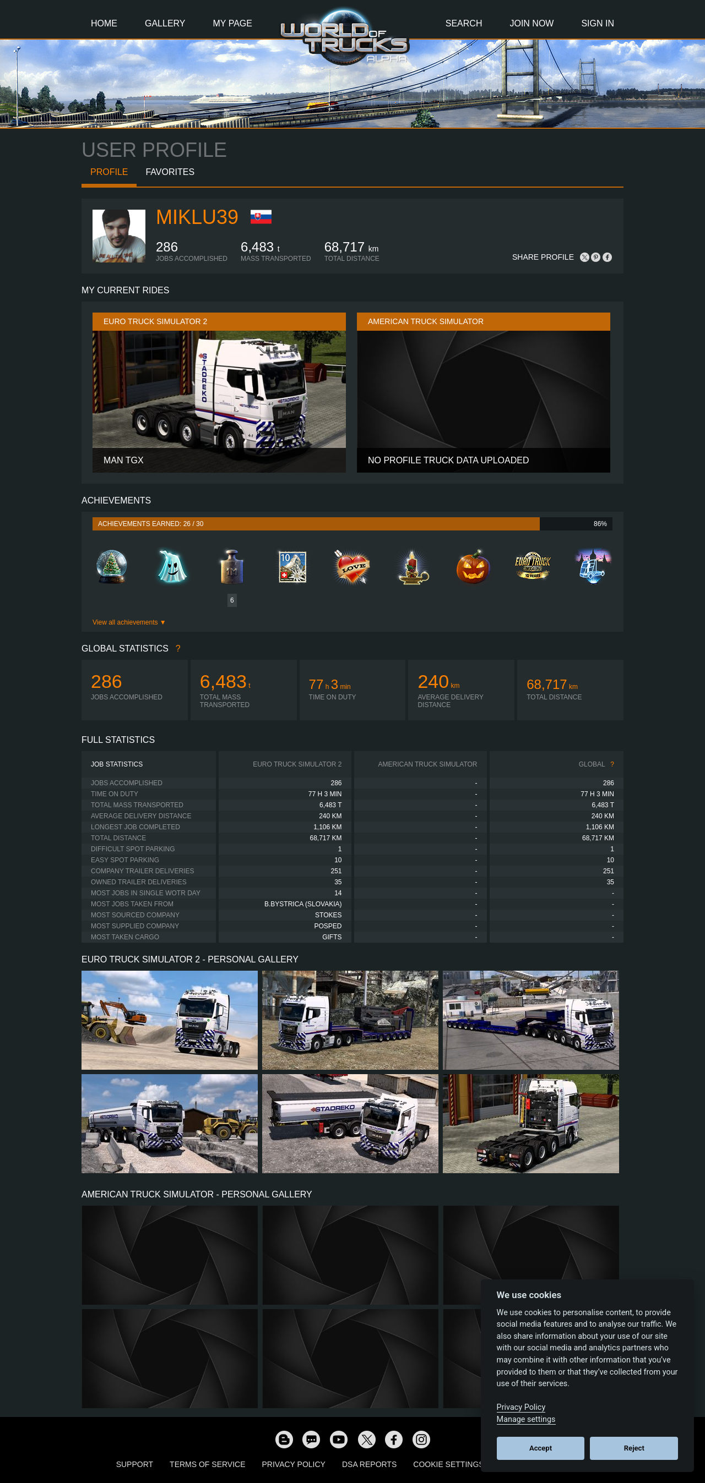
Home (104, 23)
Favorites (169, 172)
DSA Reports (369, 1464)
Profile (109, 172)
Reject (634, 1448)
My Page (232, 23)
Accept (540, 1448)
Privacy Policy (294, 1464)
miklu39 (197, 217)
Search (464, 23)
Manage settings (526, 1419)
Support (134, 1464)
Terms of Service (207, 1464)
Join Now (531, 23)
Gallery (165, 23)
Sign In (597, 23)
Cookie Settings (448, 1464)
